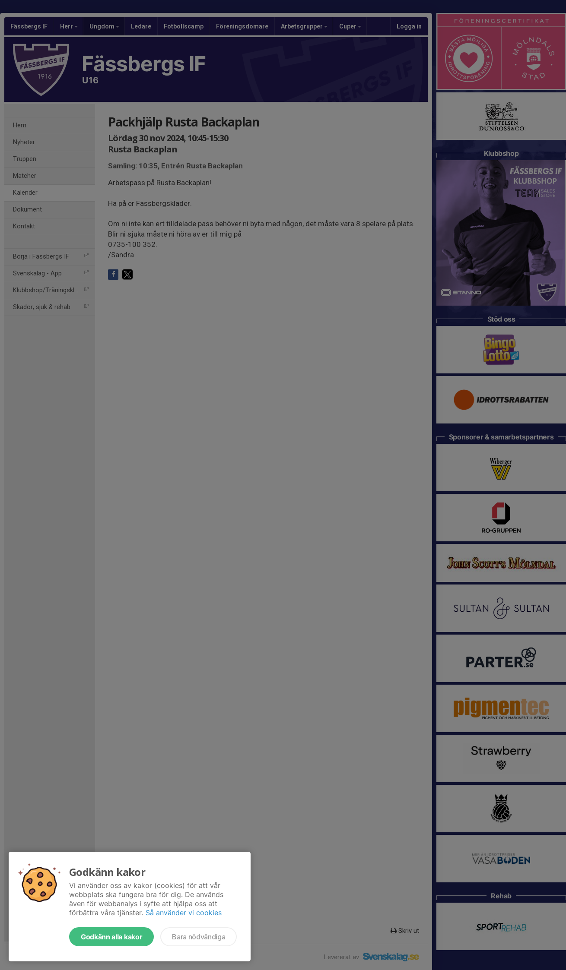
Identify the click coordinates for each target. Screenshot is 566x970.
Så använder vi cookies (184, 912)
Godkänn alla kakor (111, 936)
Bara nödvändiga (198, 936)
